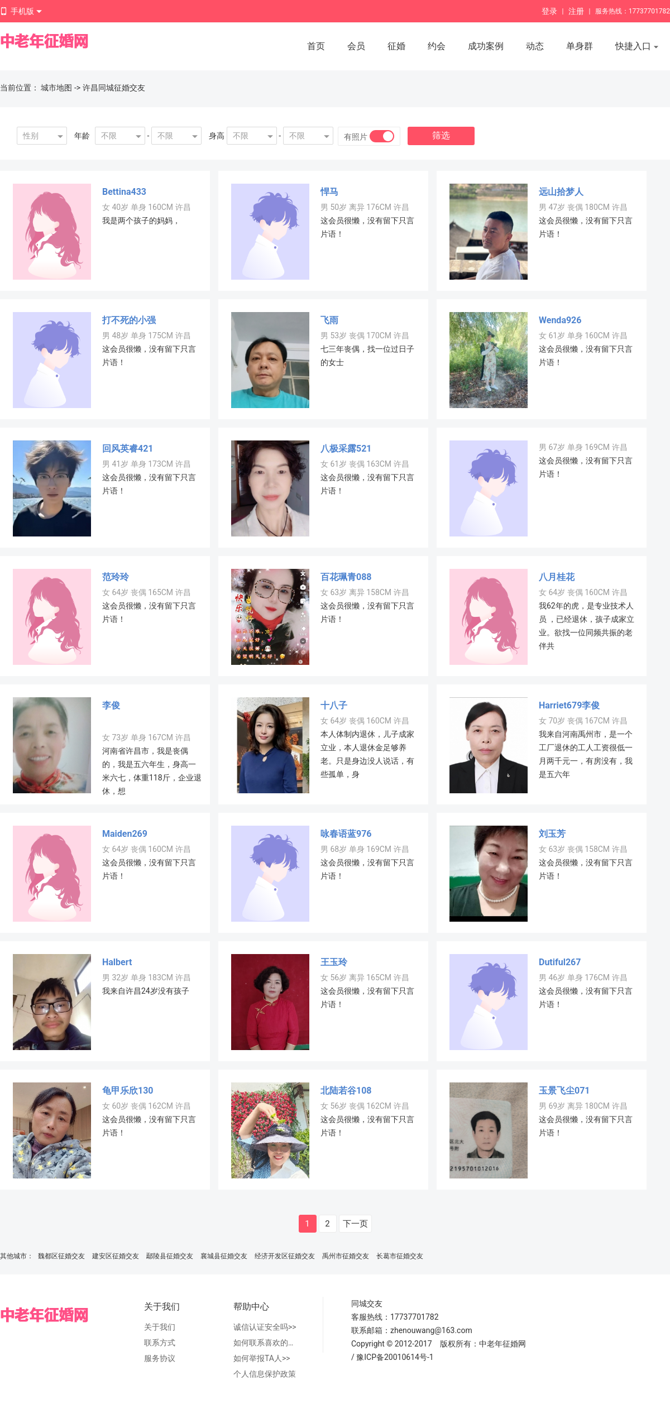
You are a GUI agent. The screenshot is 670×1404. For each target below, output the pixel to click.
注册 (576, 11)
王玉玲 (333, 962)
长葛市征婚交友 (399, 1256)
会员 (356, 46)
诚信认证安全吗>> (264, 1326)
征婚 (396, 46)
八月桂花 (557, 577)
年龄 (82, 135)
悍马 (329, 191)
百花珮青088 (346, 577)
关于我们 (159, 1326)
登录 (549, 11)
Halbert (117, 962)
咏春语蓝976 (346, 833)
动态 (535, 46)
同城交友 (366, 1303)
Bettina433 (124, 191)
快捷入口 (637, 47)
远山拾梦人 (561, 191)
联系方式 (159, 1342)
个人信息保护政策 (264, 1373)
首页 (316, 46)
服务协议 (159, 1358)
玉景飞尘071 (564, 1090)
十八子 (333, 705)
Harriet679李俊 (569, 705)
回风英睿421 (128, 448)
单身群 (579, 46)
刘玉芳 (552, 833)
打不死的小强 (129, 320)
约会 (437, 46)
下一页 (355, 1224)
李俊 (111, 705)
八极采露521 (346, 448)
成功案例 (486, 46)
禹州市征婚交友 (345, 1256)
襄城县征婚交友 (223, 1256)
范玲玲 (115, 577)
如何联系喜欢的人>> (266, 1342)
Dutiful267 (560, 962)
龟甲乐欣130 (128, 1090)
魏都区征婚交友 (61, 1256)
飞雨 (329, 320)
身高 (216, 135)
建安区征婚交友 (115, 1256)
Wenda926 (560, 320)
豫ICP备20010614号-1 (394, 1357)
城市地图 (56, 87)
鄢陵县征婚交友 (169, 1256)
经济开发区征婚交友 (285, 1256)
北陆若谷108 (346, 1090)
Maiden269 (124, 833)
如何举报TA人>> (261, 1358)
